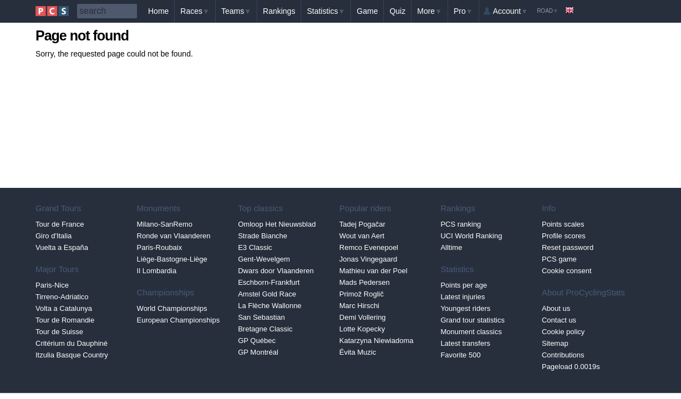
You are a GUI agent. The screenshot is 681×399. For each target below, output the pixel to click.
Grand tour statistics (472, 320)
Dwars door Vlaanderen (276, 271)
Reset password (567, 247)
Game (367, 11)
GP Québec (257, 340)
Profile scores (564, 236)
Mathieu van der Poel (373, 271)
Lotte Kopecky (362, 329)
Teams (236, 11)
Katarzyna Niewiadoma (376, 340)
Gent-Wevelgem (264, 259)
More (429, 11)
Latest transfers (465, 343)
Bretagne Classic (265, 329)
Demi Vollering (362, 317)
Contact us (559, 320)
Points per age (463, 285)
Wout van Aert (361, 236)
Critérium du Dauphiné (71, 343)
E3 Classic (255, 247)
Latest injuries (462, 297)
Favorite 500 (460, 355)
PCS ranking (460, 224)
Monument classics (471, 332)
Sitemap (555, 343)
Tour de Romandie (64, 320)
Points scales (563, 224)
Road (547, 11)
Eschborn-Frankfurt (268, 282)
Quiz (397, 11)
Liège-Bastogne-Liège (172, 259)
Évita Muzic (357, 352)
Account (510, 11)
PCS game (559, 259)
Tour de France (59, 224)
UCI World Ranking (471, 236)
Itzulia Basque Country (71, 355)
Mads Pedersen (364, 282)
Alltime (451, 247)
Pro (463, 11)
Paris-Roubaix (159, 247)
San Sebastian (261, 317)
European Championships (178, 320)
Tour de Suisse (59, 332)
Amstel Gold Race (267, 294)
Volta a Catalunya (63, 308)
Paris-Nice (52, 285)
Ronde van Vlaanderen (174, 236)
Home (158, 11)
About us (556, 308)
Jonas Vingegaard (368, 259)
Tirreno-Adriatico (62, 297)
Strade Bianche (262, 236)
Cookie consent (567, 271)
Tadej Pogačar (362, 224)
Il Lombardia (157, 271)
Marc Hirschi (359, 305)
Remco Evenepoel (368, 247)
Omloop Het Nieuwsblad (277, 224)
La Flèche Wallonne (269, 305)
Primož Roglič (361, 294)
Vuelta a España (61, 247)
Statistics (326, 11)
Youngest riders (465, 308)
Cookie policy (563, 332)
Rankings (279, 11)
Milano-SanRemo (164, 224)
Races (195, 11)
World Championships (172, 308)
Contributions (563, 355)
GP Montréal (258, 352)
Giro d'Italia (53, 236)
